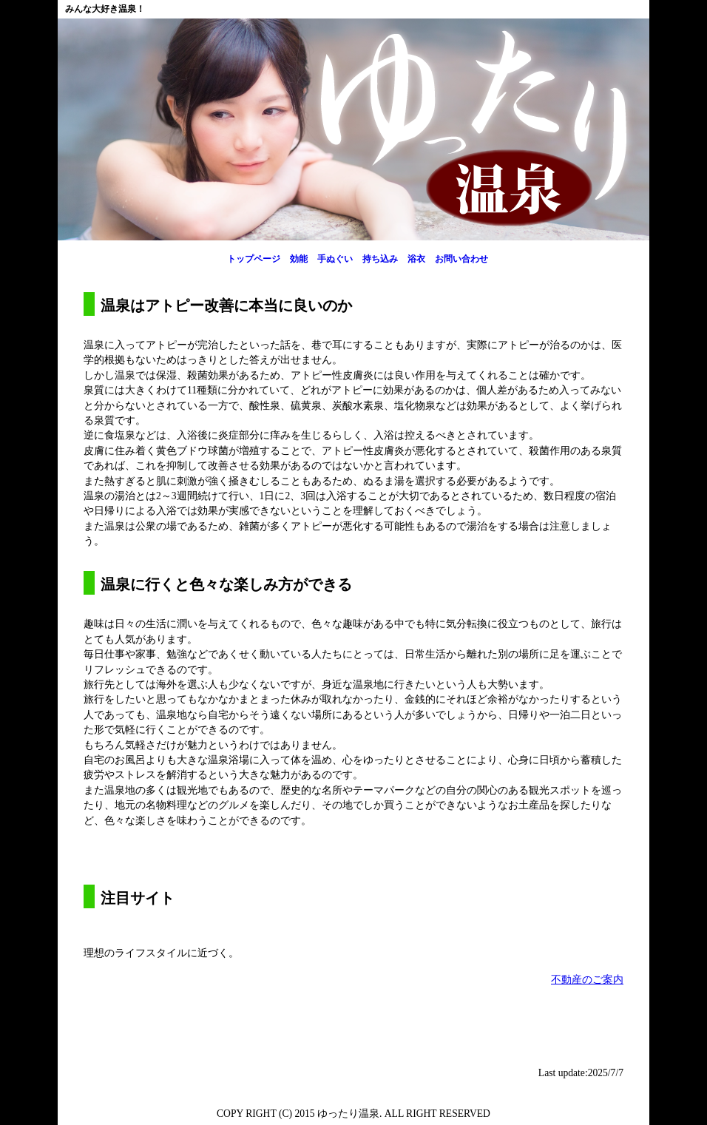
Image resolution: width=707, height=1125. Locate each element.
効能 (299, 259)
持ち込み (380, 259)
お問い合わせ (461, 259)
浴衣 (416, 259)
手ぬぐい (335, 259)
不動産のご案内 (587, 979)
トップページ (253, 259)
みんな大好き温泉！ (105, 9)
